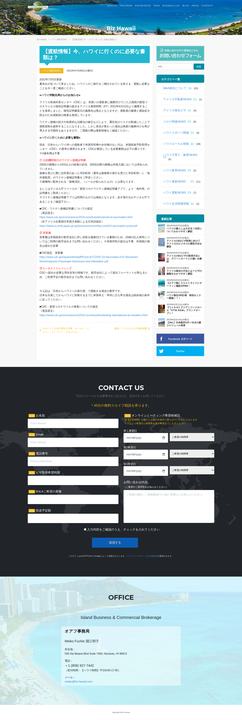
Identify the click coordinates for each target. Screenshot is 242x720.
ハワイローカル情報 (176, 143)
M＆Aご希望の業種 (45, 491)
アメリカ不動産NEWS (177, 99)
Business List (171, 8)
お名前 (37, 415)
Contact (207, 8)
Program (126, 8)
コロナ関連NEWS (174, 121)
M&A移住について (174, 88)
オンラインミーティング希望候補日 (160, 419)
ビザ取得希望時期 (44, 472)
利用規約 (153, 556)
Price (195, 8)
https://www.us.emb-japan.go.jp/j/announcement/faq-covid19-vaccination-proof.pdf (88, 225)
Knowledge (143, 8)
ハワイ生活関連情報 (176, 203)
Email (36, 434)
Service (112, 8)
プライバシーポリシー (137, 556)
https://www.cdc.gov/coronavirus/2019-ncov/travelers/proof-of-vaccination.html (85, 217)
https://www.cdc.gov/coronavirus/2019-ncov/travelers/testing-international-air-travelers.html (93, 315)
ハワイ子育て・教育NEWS (180, 155)
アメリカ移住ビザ (174, 110)
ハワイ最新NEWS (176, 181)
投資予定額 (40, 510)
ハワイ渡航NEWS (51, 70)
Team (156, 8)
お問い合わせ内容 (146, 484)
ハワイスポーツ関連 (176, 132)
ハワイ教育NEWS (174, 170)
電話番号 (38, 453)
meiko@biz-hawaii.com (78, 681)
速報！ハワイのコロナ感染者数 (130, 328)
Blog (185, 8)
